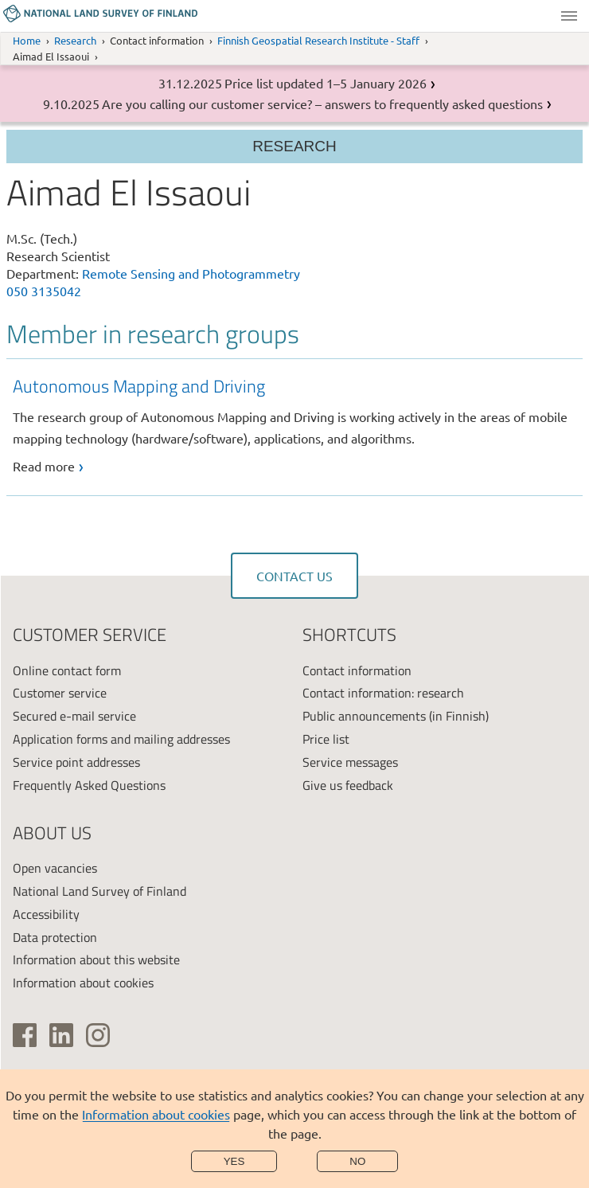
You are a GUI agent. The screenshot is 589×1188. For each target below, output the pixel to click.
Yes (234, 1161)
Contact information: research (383, 692)
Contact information (357, 670)
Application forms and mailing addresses (121, 738)
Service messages (350, 762)
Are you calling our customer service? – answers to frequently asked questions (322, 103)
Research (75, 40)
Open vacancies (55, 867)
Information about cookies (156, 1114)
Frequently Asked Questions (89, 785)
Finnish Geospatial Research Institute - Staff (318, 40)
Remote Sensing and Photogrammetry (191, 273)
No (357, 1161)
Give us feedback (347, 785)
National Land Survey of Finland (99, 891)
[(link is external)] (25, 1035)
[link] (298, 425)
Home (27, 40)
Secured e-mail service (74, 715)
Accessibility (46, 914)
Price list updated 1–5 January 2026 (325, 83)
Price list (325, 738)
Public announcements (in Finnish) (395, 715)
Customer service (60, 692)
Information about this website (96, 959)
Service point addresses (76, 762)
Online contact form (67, 670)
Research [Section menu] (294, 146)
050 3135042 (43, 291)
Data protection (55, 937)
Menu (569, 16)
